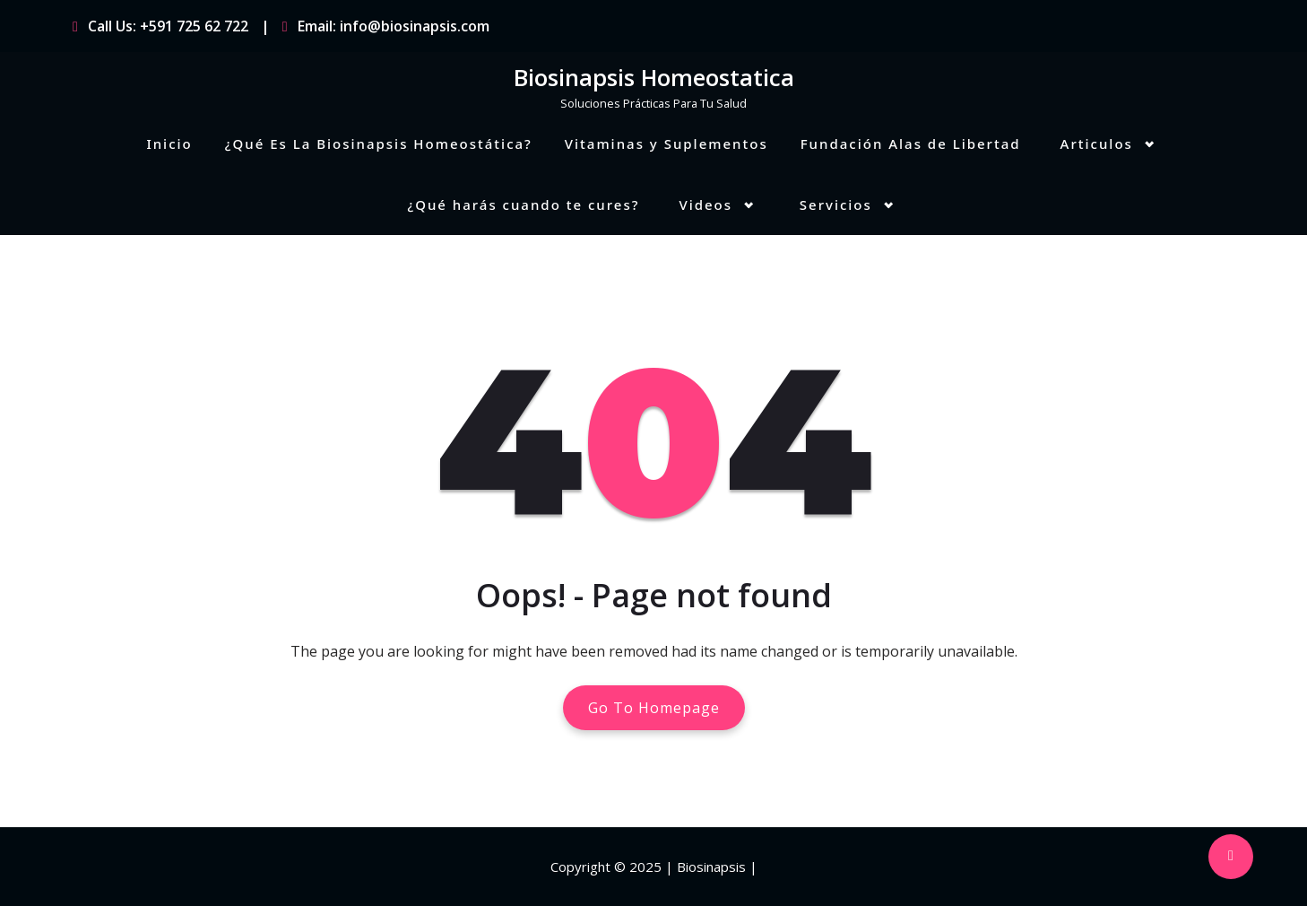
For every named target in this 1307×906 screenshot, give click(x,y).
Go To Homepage (654, 708)
